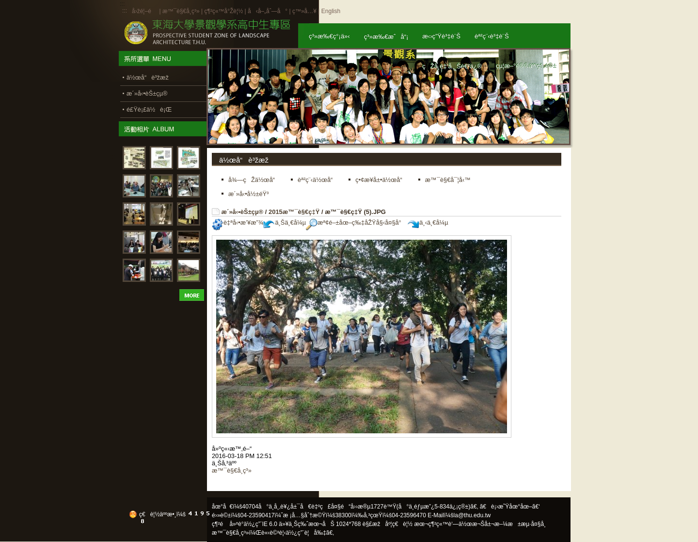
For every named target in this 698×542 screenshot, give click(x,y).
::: (124, 10)
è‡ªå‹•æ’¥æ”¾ (237, 222)
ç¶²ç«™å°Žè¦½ (223, 11)
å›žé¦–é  (145, 11)
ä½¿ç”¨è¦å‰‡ (306, 532)
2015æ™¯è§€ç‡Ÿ (294, 211)
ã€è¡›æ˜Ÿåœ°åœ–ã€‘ (510, 506)
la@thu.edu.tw (472, 515)
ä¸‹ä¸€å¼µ (428, 222)
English (330, 11)
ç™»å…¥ (304, 11)
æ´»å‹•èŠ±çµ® (243, 211)
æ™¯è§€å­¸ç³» (181, 11)
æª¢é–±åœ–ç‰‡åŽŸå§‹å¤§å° (356, 222)
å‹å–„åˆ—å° (267, 11)
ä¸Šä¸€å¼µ (284, 222)
